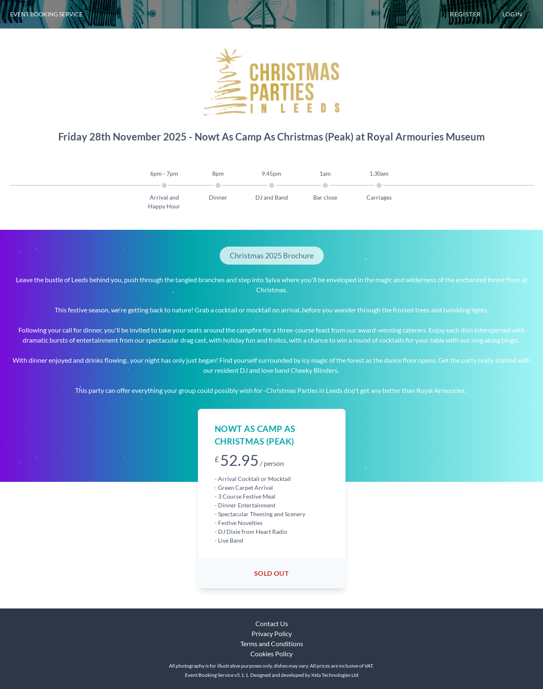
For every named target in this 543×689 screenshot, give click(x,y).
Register (465, 14)
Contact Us (271, 623)
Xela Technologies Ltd (335, 675)
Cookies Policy (271, 654)
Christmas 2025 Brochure (272, 255)
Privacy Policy (272, 633)
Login (512, 14)
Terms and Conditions (271, 643)
